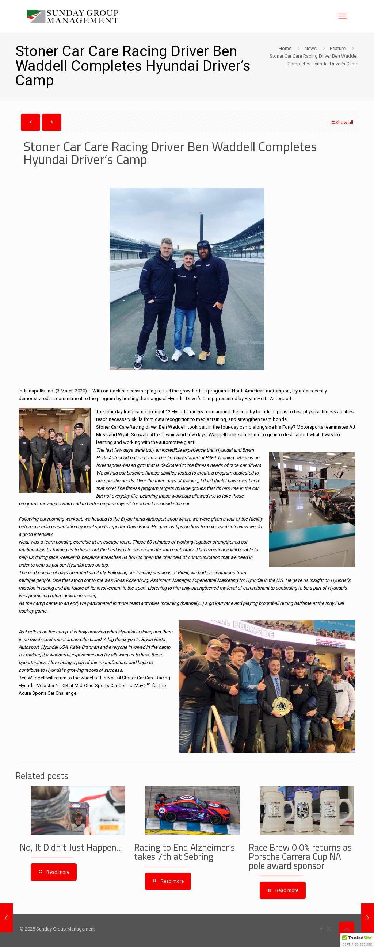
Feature (338, 48)
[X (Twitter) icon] (329, 928)
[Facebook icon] (321, 928)
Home (285, 48)
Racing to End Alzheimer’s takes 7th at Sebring (184, 851)
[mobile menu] (342, 16)
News (311, 48)
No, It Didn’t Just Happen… (71, 847)
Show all (342, 122)
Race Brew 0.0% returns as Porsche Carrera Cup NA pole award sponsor (300, 856)
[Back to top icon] (346, 929)
